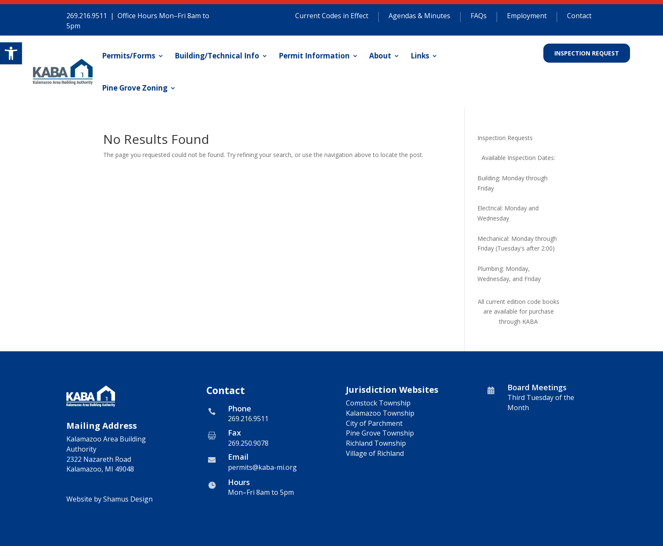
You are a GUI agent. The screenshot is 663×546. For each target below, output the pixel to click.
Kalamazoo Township (380, 413)
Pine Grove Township (380, 433)
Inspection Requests (505, 138)
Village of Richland (375, 453)
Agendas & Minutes (419, 16)
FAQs (479, 16)
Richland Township (376, 443)
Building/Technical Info (217, 56)
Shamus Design (128, 499)
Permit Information (314, 56)
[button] (11, 53)
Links (420, 56)
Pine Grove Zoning (134, 88)
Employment (527, 16)
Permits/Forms (128, 56)
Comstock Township (378, 403)
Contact (579, 16)
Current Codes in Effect (331, 16)
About (380, 56)
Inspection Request (586, 53)
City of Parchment (374, 423)
